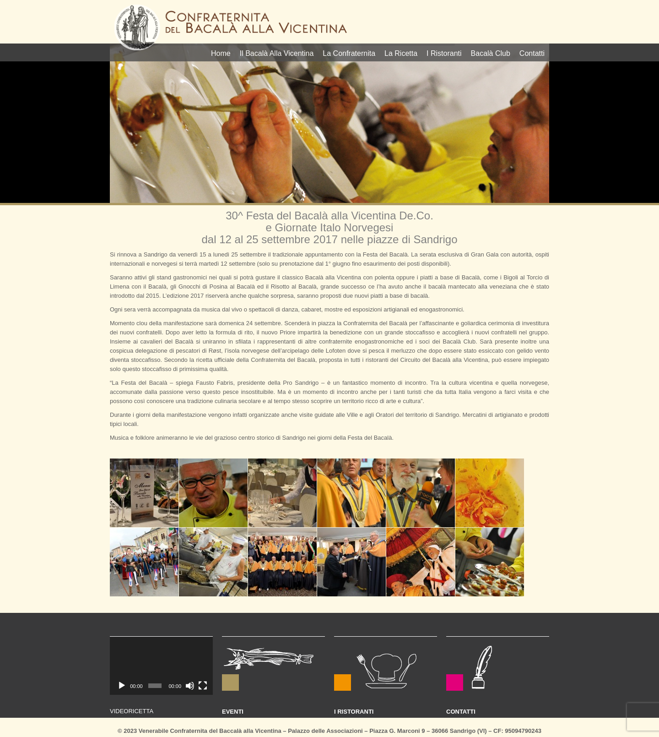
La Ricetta (400, 53)
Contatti (532, 53)
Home (221, 53)
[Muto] (189, 685)
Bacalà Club (490, 53)
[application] (161, 666)
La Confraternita (349, 53)
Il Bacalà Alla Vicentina (277, 53)
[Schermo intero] (202, 685)
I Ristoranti (444, 53)
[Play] (121, 685)
